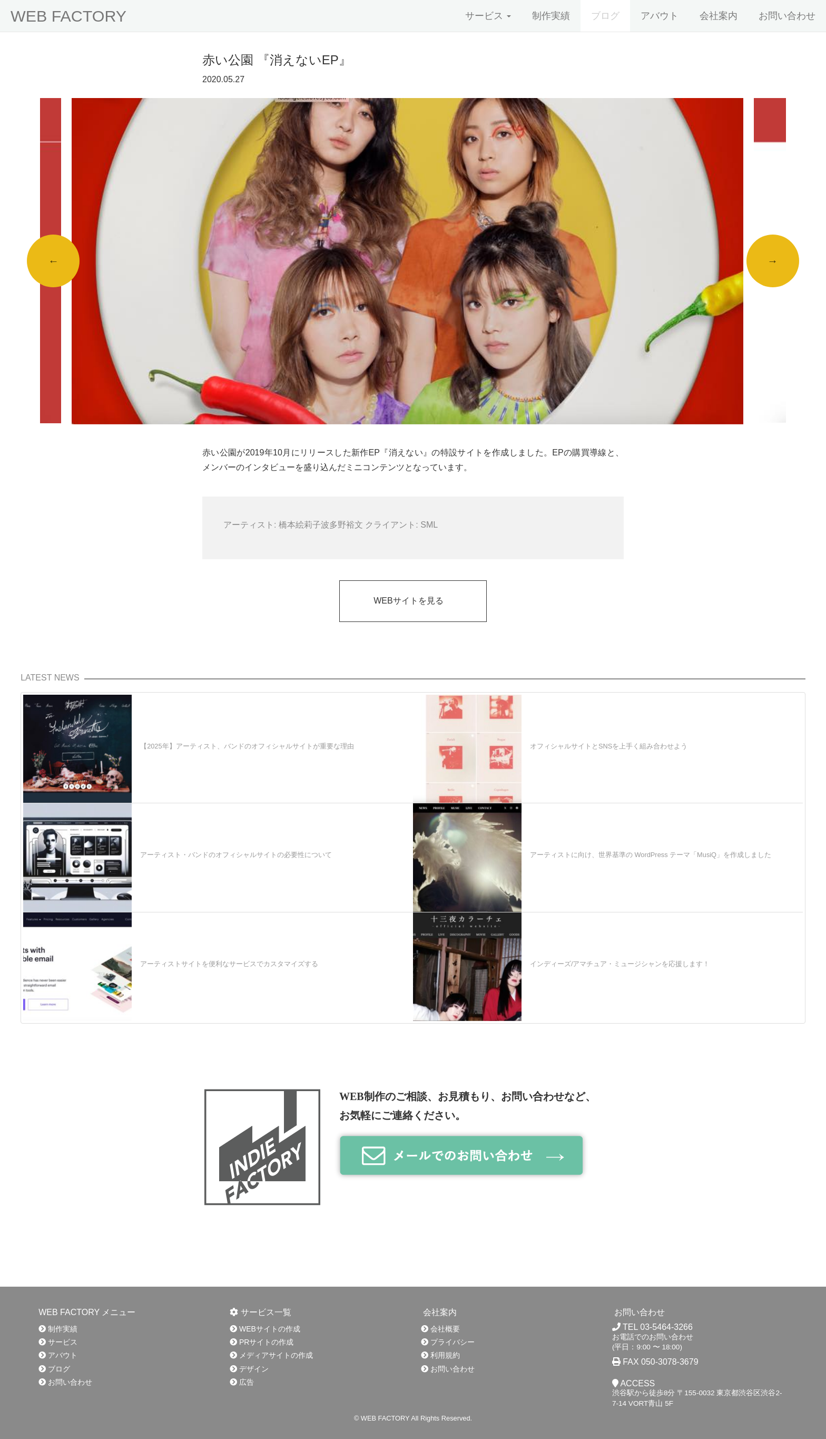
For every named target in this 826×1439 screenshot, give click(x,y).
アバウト (659, 16)
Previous (53, 261)
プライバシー (448, 1342)
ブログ (605, 16)
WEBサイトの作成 (265, 1329)
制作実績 (551, 16)
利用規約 (440, 1355)
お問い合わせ (787, 16)
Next (772, 261)
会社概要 (440, 1329)
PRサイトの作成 (261, 1342)
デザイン (249, 1369)
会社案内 (719, 16)
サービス (488, 16)
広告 (242, 1382)
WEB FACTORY (68, 16)
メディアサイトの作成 (271, 1355)
